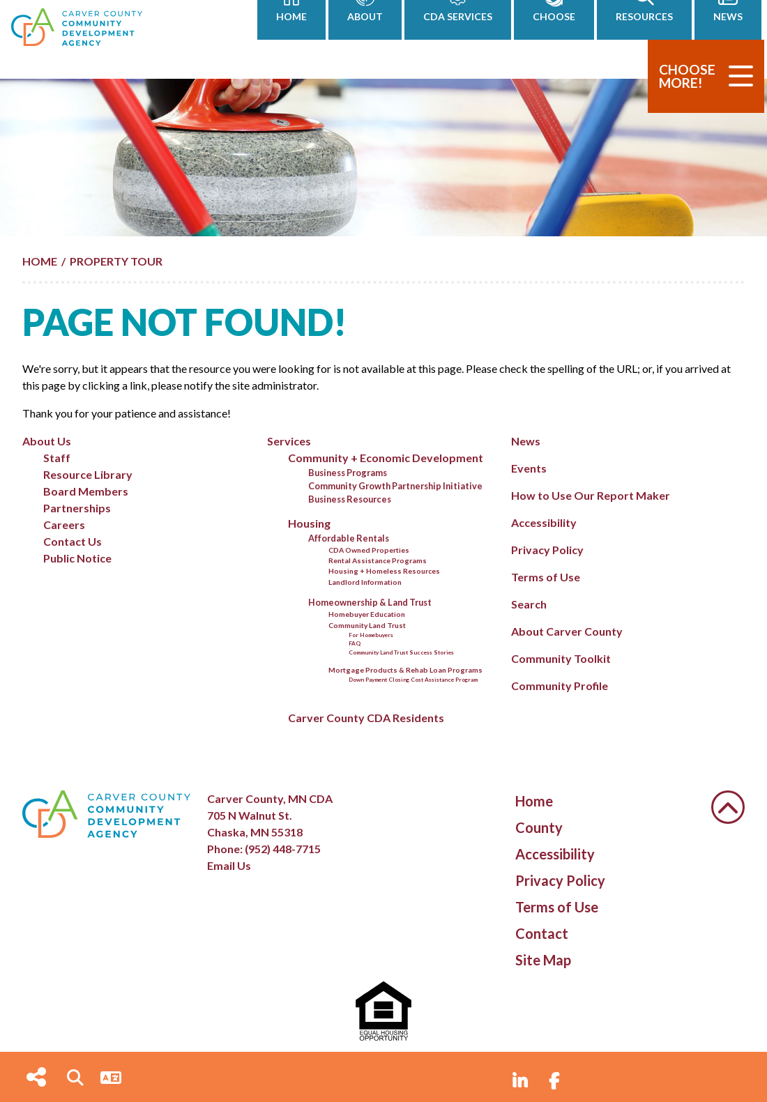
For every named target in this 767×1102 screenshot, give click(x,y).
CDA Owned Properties (368, 550)
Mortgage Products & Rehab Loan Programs (405, 670)
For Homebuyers (371, 635)
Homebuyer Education (366, 614)
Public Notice (77, 558)
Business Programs (347, 472)
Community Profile (559, 685)
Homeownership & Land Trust (370, 602)
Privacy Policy (547, 549)
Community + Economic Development (385, 457)
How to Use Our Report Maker (590, 495)
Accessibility (544, 522)
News (525, 440)
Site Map (543, 959)
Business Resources (349, 499)
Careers (64, 524)
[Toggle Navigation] (741, 76)
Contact (541, 933)
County (539, 827)
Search (529, 604)
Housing (309, 523)
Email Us (229, 865)
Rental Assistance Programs (377, 560)
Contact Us (72, 541)
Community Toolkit (561, 658)
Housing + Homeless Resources (384, 571)
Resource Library (87, 474)
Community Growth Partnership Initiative (395, 485)
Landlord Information (365, 582)
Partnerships (77, 507)
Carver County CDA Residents (366, 717)
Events (529, 468)
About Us (46, 440)
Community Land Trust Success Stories (401, 652)
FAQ (354, 643)
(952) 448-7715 (283, 848)
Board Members (85, 491)
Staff (56, 457)
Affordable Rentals (348, 538)
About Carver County (567, 631)
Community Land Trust (367, 625)
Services (289, 440)
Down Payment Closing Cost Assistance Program (413, 679)
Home (534, 801)
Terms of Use (545, 576)
